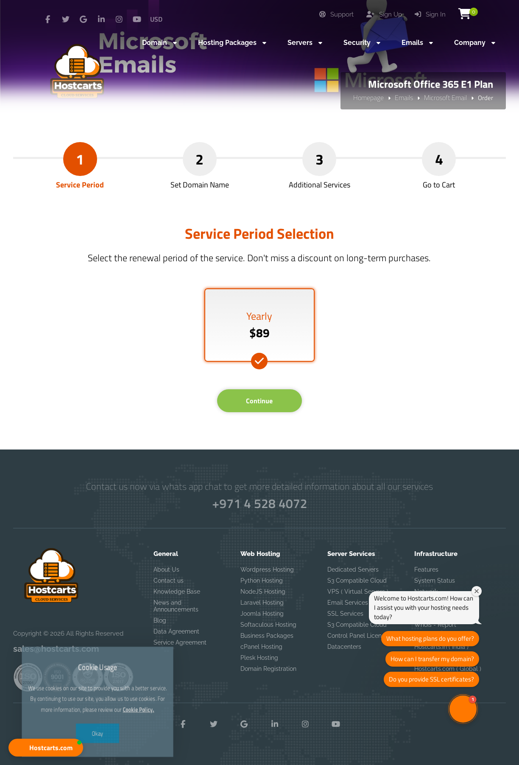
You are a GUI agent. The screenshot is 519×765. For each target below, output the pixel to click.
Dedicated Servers (353, 569)
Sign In (430, 14)
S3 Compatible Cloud (357, 580)
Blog (159, 620)
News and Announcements (175, 606)
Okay (97, 706)
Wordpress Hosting (267, 569)
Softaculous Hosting (268, 624)
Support (336, 14)
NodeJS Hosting (262, 591)
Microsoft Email (445, 97)
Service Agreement (179, 642)
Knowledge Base (176, 591)
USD (156, 19)
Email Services (347, 602)
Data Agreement (176, 631)
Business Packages (266, 635)
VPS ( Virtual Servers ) (357, 591)
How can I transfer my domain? (432, 659)
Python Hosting (261, 580)
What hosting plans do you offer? (430, 638)
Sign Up (384, 14)
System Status (434, 580)
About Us (166, 569)
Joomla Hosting (262, 613)
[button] (45, 748)
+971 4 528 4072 (259, 503)
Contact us (168, 580)
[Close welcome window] (477, 591)
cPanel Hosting (261, 646)
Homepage (368, 97)
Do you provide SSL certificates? (431, 679)
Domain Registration (268, 668)
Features (426, 569)
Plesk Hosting (259, 657)
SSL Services (345, 613)
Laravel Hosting (262, 602)
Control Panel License (357, 635)
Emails (404, 97)
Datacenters (344, 646)
